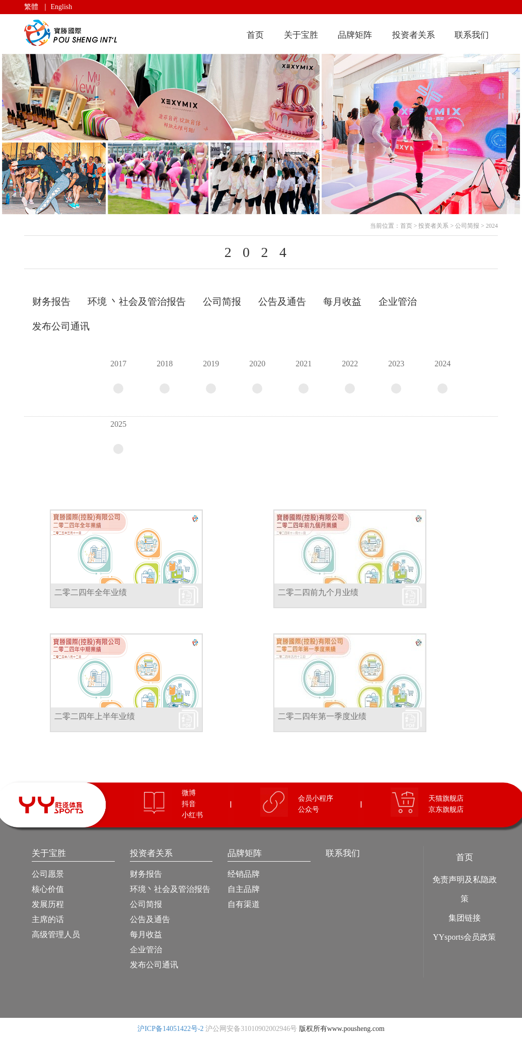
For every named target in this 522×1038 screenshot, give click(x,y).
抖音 (189, 804)
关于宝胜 (301, 35)
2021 (303, 376)
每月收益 (146, 934)
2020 (257, 376)
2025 (118, 437)
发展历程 (48, 904)
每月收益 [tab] (342, 301)
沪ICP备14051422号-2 (170, 1028)
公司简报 (467, 225)
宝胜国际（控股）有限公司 (72, 33)
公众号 (308, 809)
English (61, 7)
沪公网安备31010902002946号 (251, 1028)
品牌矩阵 (355, 35)
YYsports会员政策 (464, 937)
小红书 (192, 815)
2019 (211, 376)
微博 (189, 793)
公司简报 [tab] (222, 301)
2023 (396, 376)
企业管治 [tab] (398, 301)
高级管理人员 (56, 934)
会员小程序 (315, 798)
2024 (492, 225)
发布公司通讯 (154, 964)
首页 (255, 35)
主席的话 (48, 919)
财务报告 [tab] (51, 301)
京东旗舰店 (446, 809)
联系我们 (472, 35)
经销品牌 (244, 874)
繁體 (31, 7)
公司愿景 (48, 874)
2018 (165, 376)
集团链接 (465, 918)
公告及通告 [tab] (282, 301)
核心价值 (48, 889)
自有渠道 (244, 904)
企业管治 (146, 949)
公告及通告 (150, 919)
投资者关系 (413, 35)
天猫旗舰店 (446, 798)
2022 (350, 376)
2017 (118, 376)
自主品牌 (244, 889)
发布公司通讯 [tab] (61, 326)
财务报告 (146, 874)
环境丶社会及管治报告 (170, 889)
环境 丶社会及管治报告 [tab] (137, 301)
